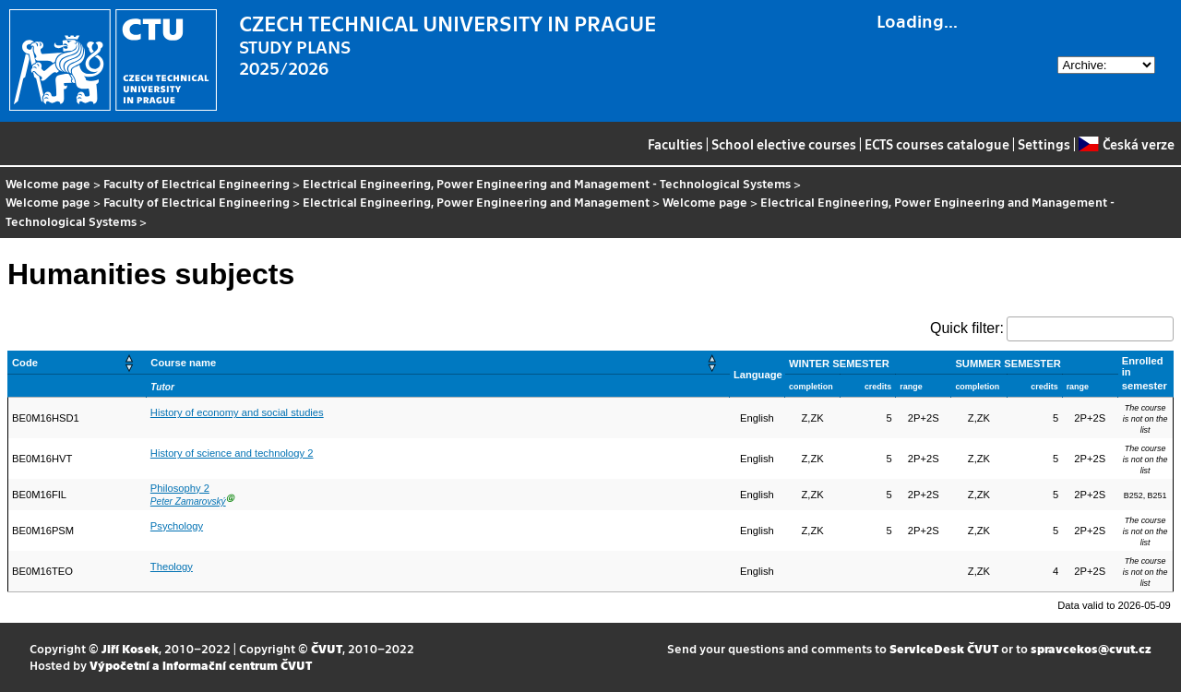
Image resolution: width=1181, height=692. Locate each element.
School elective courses (783, 144)
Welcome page (48, 183)
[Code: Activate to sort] (77, 362)
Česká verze (1126, 144)
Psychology (176, 525)
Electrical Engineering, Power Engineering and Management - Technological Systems (547, 183)
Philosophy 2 (179, 488)
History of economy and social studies (237, 412)
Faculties (675, 144)
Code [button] (25, 362)
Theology (171, 566)
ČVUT (326, 648)
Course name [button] (183, 362)
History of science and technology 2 (232, 453)
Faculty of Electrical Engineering (196, 183)
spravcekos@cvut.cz (1091, 648)
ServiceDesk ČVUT (943, 648)
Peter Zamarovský (188, 501)
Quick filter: (967, 328)
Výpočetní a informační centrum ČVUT (200, 665)
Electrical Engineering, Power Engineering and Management (476, 202)
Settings (1044, 144)
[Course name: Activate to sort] (438, 362)
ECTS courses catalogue (937, 144)
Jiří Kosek (130, 648)
